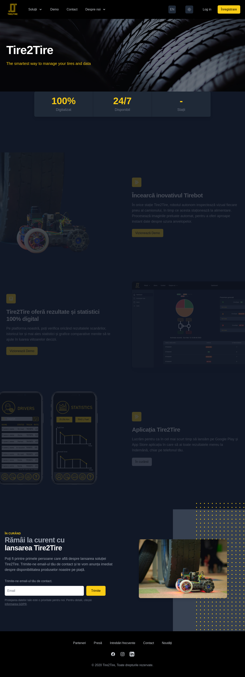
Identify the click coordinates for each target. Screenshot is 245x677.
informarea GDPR (16, 604)
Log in (207, 9)
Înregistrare (229, 9)
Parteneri (79, 643)
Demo (54, 9)
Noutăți (167, 643)
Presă (98, 643)
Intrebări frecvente (122, 643)
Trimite (96, 590)
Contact (72, 9)
